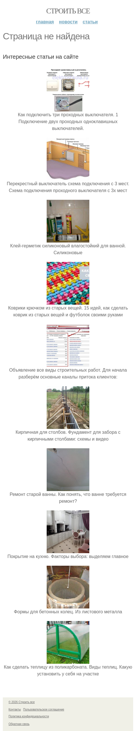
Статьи (90, 21)
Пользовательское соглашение (43, 709)
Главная (45, 21)
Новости (68, 21)
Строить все (68, 11)
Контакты (15, 709)
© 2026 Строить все (22, 702)
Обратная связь (19, 724)
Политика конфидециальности (29, 716)
